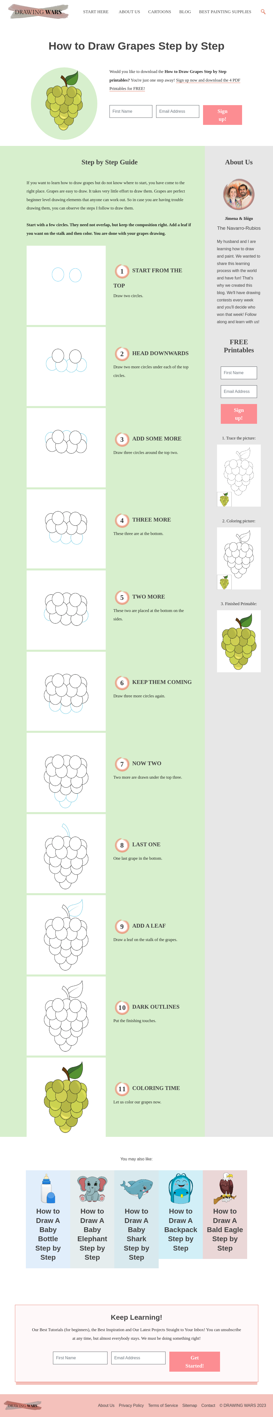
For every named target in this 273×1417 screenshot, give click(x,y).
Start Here (95, 11)
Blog (185, 11)
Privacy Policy (131, 1405)
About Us (129, 11)
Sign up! (222, 115)
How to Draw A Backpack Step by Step (180, 1229)
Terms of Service (163, 1405)
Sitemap (189, 1405)
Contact (208, 1405)
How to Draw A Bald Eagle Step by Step (225, 1229)
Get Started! (195, 1361)
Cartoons (159, 11)
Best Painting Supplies (225, 11)
